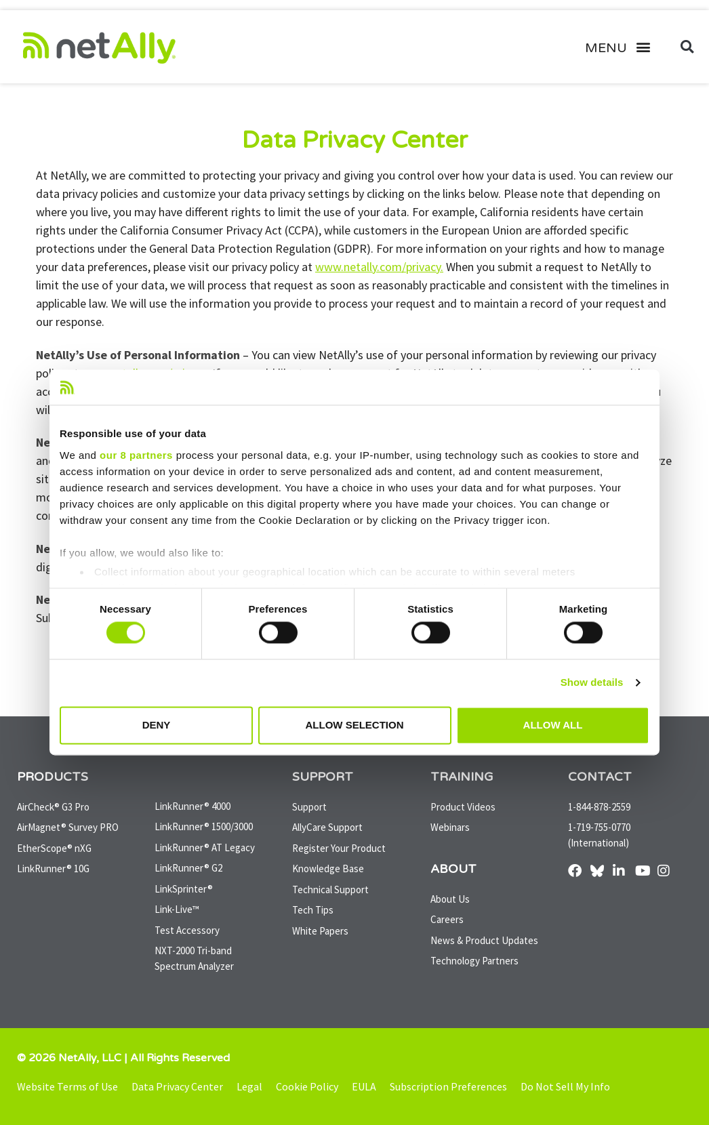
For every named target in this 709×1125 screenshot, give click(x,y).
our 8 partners (136, 455)
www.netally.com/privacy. (379, 266)
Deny (156, 725)
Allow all (553, 725)
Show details (592, 683)
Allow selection (355, 725)
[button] (623, 46)
